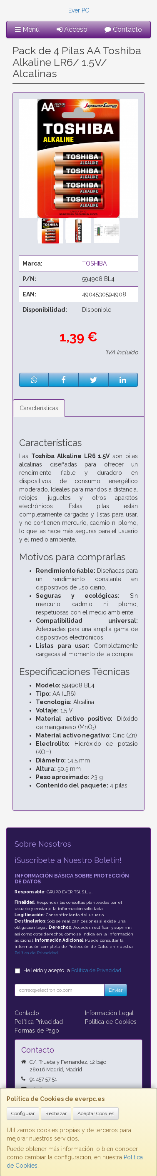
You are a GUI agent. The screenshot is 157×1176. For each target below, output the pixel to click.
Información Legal (109, 1013)
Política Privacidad (39, 1021)
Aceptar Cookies (95, 1113)
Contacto (123, 29)
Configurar (23, 1113)
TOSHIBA (94, 263)
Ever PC (78, 10)
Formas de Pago (37, 1030)
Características (39, 408)
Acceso (72, 29)
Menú (27, 29)
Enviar (115, 990)
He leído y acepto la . (72, 970)
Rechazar (56, 1113)
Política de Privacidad (36, 952)
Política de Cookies (111, 1021)
